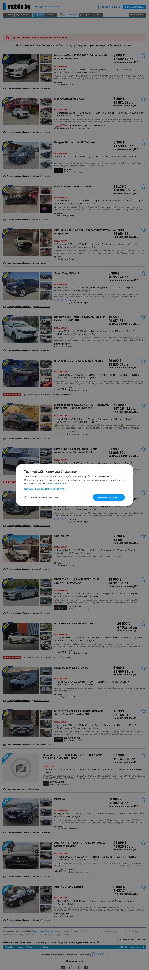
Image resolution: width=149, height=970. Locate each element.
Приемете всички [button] (108, 497)
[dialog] (74, 485)
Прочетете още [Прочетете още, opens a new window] (58, 483)
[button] (74, 488)
